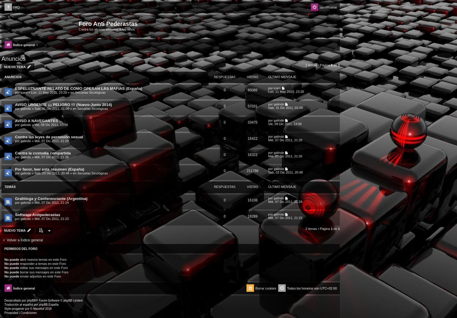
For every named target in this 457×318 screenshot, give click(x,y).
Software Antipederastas (37, 215)
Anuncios (13, 58)
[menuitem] (12, 7)
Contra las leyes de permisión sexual (49, 137)
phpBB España (48, 304)
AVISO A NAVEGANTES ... (38, 121)
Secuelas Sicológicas (90, 92)
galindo (26, 108)
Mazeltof (38, 308)
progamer (18, 308)
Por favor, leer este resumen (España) (49, 169)
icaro (24, 92)
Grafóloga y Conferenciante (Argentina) (51, 198)
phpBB (31, 300)
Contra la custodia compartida (43, 153)
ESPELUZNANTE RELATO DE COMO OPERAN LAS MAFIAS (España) (78, 88)
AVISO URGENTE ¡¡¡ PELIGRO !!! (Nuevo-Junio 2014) (63, 104)
